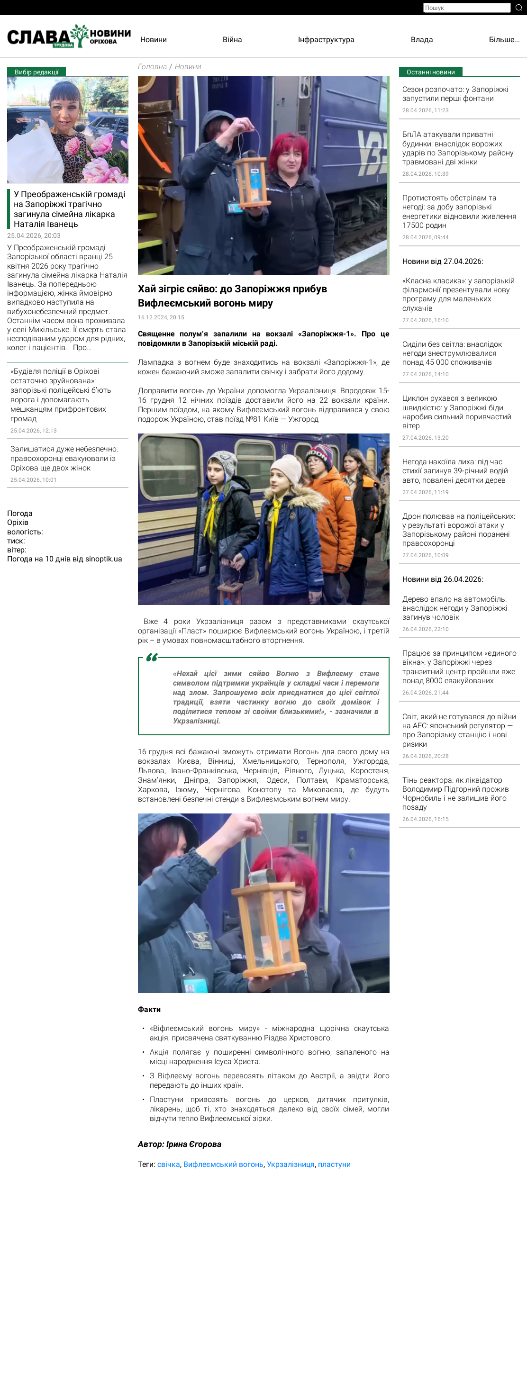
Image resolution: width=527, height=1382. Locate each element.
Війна (232, 39)
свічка (168, 1164)
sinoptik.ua (103, 558)
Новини (153, 39)
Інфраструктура (326, 39)
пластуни (334, 1164)
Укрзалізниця (291, 1164)
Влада (422, 39)
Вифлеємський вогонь (223, 1164)
